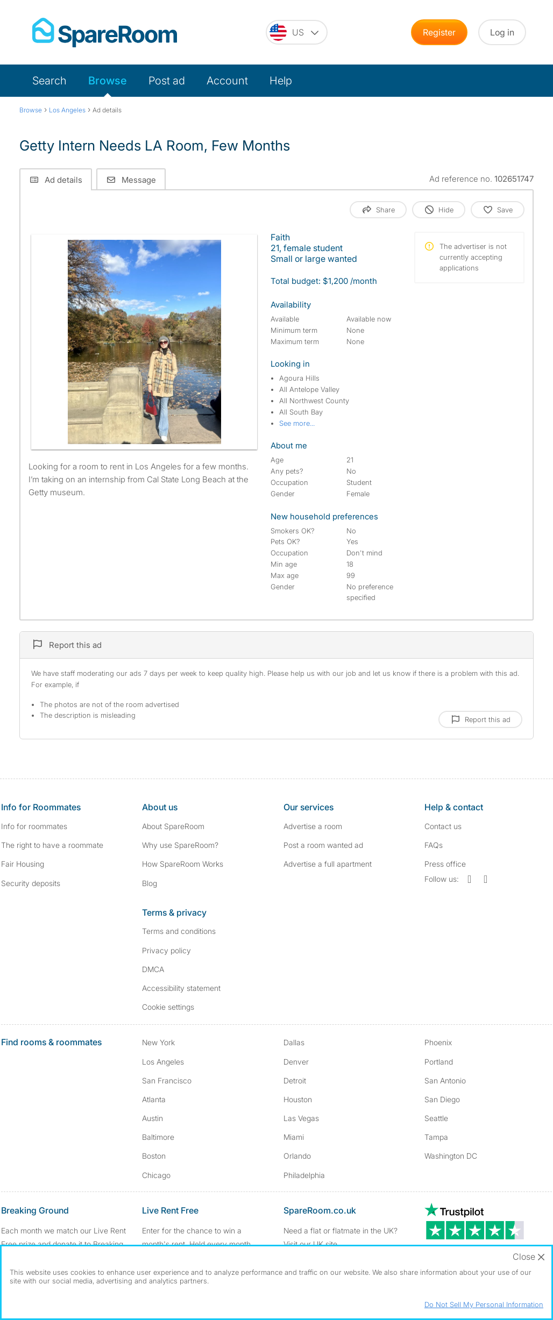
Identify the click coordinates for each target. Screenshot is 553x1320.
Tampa (436, 1136)
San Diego (442, 1099)
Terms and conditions (179, 931)
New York (158, 1042)
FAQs (433, 845)
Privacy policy (166, 950)
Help (281, 80)
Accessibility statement (181, 988)
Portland (438, 1061)
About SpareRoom (173, 826)
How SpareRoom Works (182, 863)
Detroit (294, 1080)
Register (439, 32)
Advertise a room (312, 826)
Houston (297, 1099)
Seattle (436, 1118)
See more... (297, 423)
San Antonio (445, 1080)
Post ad (166, 80)
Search (49, 80)
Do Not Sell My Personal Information (483, 1304)
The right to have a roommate (52, 845)
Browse (107, 80)
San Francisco (167, 1080)
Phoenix (438, 1042)
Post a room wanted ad (323, 845)
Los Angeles (163, 1061)
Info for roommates (34, 826)
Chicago (156, 1175)
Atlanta (154, 1099)
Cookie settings (168, 1006)
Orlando (297, 1155)
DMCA (153, 969)
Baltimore (158, 1136)
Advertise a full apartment (327, 863)
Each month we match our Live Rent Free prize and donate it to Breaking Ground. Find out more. (63, 1244)
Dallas (293, 1042)
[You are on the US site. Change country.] (297, 32)
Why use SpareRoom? (180, 845)
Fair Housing (22, 863)
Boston (154, 1155)
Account (227, 80)
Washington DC (450, 1155)
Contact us (443, 826)
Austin (152, 1118)
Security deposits (30, 883)
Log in (502, 32)
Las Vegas (301, 1118)
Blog (149, 883)
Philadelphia (304, 1175)
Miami (293, 1136)
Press (445, 863)
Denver (296, 1061)
